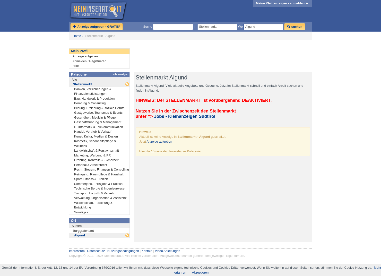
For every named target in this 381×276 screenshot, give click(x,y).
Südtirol (77, 226)
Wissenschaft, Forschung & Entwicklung (93, 205)
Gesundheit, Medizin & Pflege (95, 117)
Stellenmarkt (82, 84)
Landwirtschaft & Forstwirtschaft (96, 150)
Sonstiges (81, 212)
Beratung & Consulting (90, 103)
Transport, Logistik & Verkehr (94, 193)
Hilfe (75, 66)
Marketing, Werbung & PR (92, 155)
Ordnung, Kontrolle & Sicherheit (96, 160)
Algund (79, 235)
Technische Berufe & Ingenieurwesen (100, 188)
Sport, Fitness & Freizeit (91, 179)
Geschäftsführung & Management (97, 122)
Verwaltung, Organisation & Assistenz (100, 198)
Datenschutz (96, 251)
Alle (74, 79)
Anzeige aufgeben (85, 56)
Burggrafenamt (83, 231)
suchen (294, 26)
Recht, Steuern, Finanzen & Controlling (101, 169)
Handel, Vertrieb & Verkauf (92, 131)
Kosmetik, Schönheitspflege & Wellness (95, 143)
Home (77, 36)
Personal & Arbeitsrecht (90, 165)
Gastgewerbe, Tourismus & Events (98, 112)
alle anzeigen (120, 74)
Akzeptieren (200, 272)
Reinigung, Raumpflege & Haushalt (98, 174)
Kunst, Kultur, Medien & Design (96, 136)
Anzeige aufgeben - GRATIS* (96, 26)
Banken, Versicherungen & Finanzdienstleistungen (93, 91)
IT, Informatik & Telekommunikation (98, 127)
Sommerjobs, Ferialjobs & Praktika (98, 184)
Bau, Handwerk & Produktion (94, 98)
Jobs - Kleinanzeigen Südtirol (184, 116)
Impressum (77, 251)
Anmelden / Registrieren (89, 61)
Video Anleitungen (167, 251)
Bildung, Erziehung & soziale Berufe (99, 108)
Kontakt (147, 251)
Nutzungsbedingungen (123, 251)
